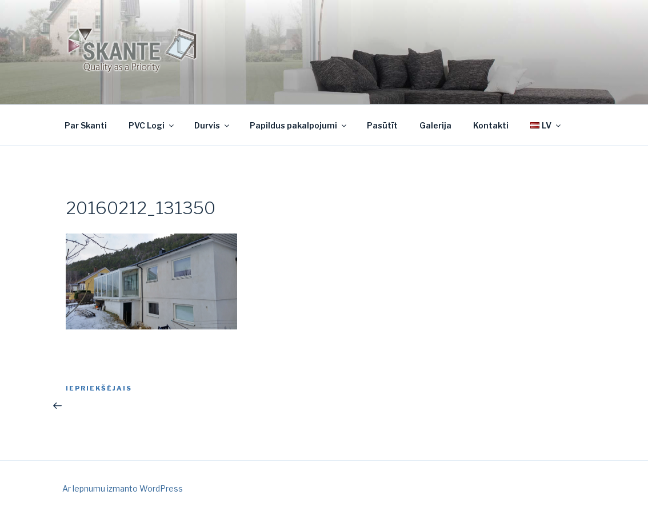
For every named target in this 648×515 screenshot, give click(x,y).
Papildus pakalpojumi (299, 125)
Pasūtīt (382, 125)
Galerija (435, 125)
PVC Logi (152, 125)
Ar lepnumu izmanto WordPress (122, 488)
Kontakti (491, 125)
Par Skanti (86, 125)
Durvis (212, 125)
